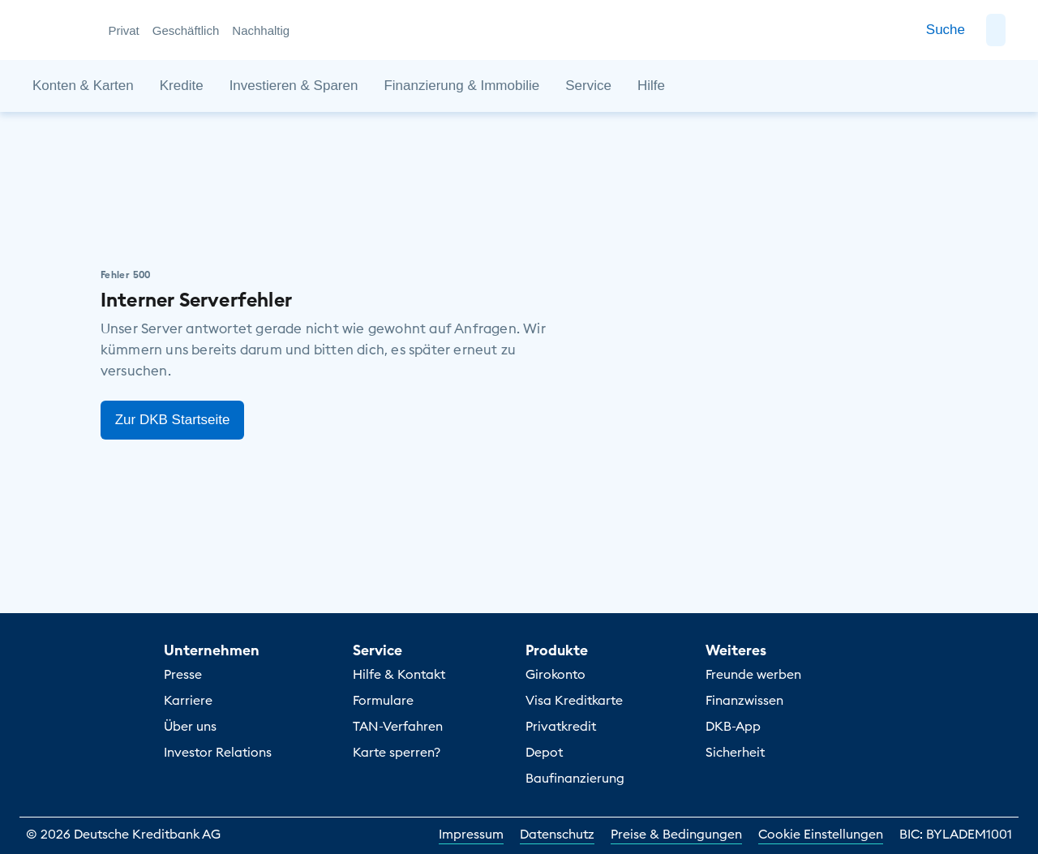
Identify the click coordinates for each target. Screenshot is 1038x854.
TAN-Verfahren (398, 726)
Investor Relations (218, 752)
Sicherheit (735, 752)
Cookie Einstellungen (820, 834)
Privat (123, 30)
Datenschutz (557, 834)
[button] (996, 30)
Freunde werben (753, 674)
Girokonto (555, 674)
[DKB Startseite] (61, 30)
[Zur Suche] (945, 30)
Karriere (188, 700)
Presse (183, 674)
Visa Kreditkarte (574, 700)
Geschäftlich (186, 30)
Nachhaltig (261, 30)
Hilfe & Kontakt (399, 674)
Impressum (471, 834)
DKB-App (733, 726)
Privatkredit (560, 726)
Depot (544, 752)
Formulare (383, 700)
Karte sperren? (396, 752)
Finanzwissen (744, 700)
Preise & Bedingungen (676, 834)
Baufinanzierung (574, 778)
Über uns (190, 726)
